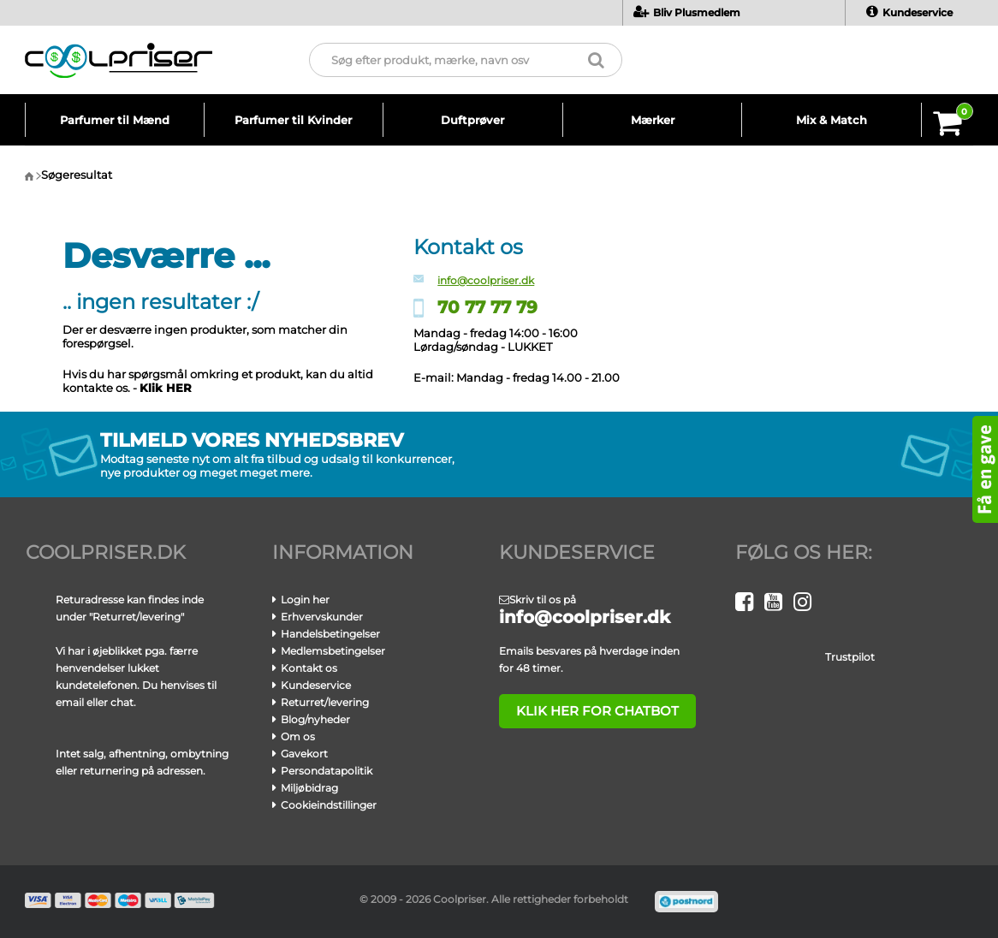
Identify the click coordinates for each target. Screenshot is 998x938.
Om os (298, 736)
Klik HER (166, 388)
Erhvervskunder (322, 616)
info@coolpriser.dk (485, 280)
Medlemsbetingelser (333, 650)
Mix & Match (831, 120)
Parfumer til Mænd (114, 120)
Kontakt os (309, 668)
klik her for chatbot (587, 711)
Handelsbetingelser (330, 633)
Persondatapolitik (326, 770)
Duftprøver (472, 120)
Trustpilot (850, 656)
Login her (305, 599)
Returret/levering (325, 702)
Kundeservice (909, 12)
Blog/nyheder (315, 719)
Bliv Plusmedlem (686, 12)
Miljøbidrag (309, 787)
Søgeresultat (76, 174)
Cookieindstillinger (329, 804)
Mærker (652, 120)
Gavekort (304, 753)
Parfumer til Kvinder (293, 120)
